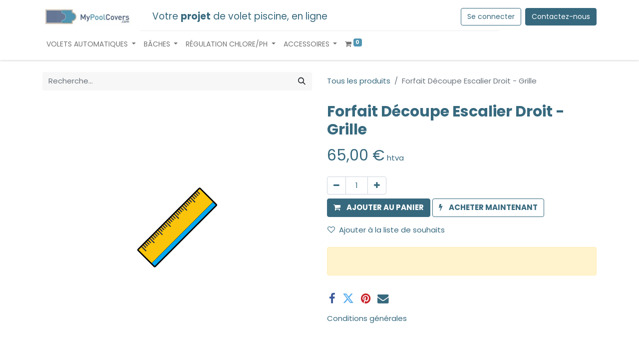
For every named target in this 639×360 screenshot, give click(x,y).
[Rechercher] (302, 81)
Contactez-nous (561, 17)
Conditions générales (367, 318)
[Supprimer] (336, 185)
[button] (378, 207)
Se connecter (491, 17)
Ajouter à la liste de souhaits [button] (386, 229)
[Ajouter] (376, 185)
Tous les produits (358, 81)
